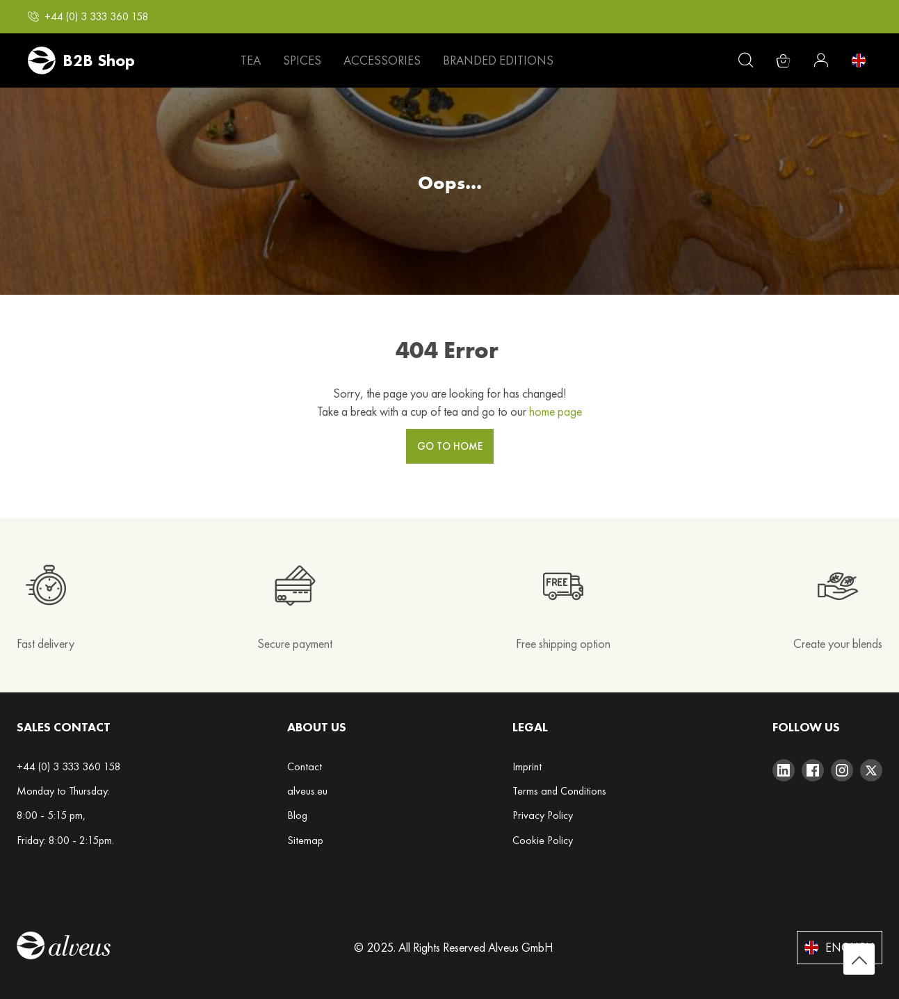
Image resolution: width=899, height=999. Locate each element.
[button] (88, 16)
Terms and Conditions (559, 790)
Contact (304, 766)
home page (555, 411)
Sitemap (305, 840)
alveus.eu (307, 790)
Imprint (527, 766)
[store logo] (81, 60)
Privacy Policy (542, 815)
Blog (297, 815)
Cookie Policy (542, 840)
